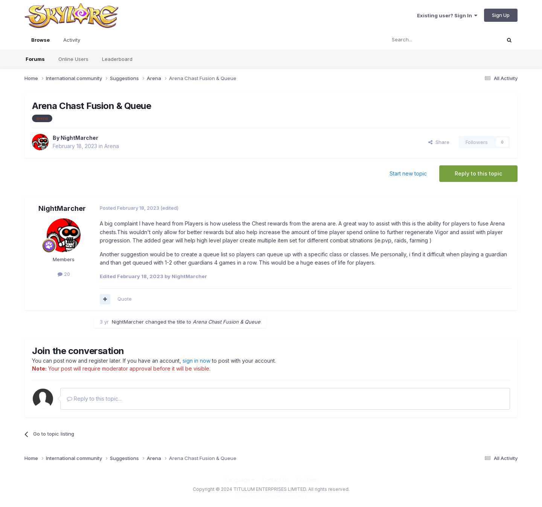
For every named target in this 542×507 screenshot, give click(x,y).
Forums (35, 59)
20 (64, 274)
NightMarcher (79, 138)
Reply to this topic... (94, 398)
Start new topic (408, 173)
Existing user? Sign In (447, 15)
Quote (124, 299)
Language (240, 480)
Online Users (73, 59)
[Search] (424, 40)
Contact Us (275, 480)
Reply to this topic (478, 173)
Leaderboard (117, 59)
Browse (40, 43)
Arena (111, 146)
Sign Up (501, 15)
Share (438, 142)
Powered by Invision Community (271, 496)
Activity (71, 40)
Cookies (306, 480)
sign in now (196, 360)
